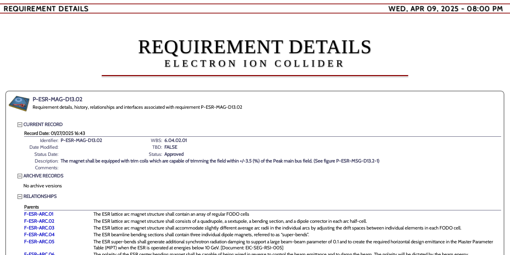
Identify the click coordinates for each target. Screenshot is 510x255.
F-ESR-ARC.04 (39, 234)
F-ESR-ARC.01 (38, 214)
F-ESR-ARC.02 (39, 221)
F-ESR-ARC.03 (39, 228)
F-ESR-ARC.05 (39, 241)
